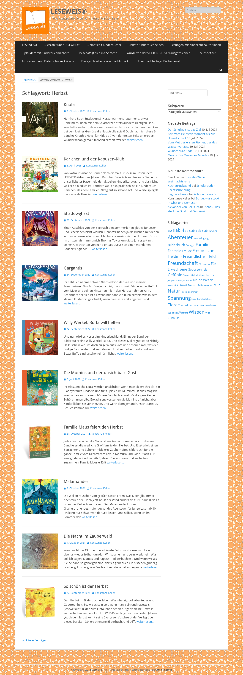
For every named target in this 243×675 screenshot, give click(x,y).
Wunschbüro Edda (180, 151)
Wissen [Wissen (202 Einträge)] (197, 312)
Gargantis (73, 268)
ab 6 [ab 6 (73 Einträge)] (194, 231)
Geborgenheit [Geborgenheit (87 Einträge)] (197, 269)
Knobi (69, 104)
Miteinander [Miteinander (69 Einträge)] (205, 285)
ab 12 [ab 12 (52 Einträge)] (214, 231)
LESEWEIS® (69, 11)
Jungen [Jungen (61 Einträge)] (171, 280)
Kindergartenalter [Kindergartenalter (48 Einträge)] (184, 280)
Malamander (76, 481)
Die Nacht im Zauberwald (88, 536)
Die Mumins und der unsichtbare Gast (100, 372)
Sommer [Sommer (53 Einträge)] (193, 291)
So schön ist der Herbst (86, 586)
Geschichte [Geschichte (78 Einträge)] (206, 275)
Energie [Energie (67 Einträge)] (190, 245)
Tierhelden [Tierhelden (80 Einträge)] (185, 305)
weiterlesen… (136, 140)
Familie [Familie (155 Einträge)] (202, 244)
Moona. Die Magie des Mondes (188, 155)
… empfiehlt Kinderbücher (104, 45)
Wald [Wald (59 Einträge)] (196, 305)
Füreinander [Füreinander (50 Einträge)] (204, 264)
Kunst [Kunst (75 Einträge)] (183, 285)
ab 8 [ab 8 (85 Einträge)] (201, 231)
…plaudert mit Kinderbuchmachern (45, 53)
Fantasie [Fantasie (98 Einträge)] (174, 250)
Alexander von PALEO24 (184, 207)
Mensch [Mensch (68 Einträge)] (192, 285)
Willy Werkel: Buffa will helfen (92, 322)
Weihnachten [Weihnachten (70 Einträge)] (208, 305)
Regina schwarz (178, 194)
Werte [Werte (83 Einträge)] (183, 312)
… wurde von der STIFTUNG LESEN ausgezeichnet (157, 53)
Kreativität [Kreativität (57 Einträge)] (173, 285)
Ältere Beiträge (34, 640)
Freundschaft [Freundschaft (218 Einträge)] (183, 263)
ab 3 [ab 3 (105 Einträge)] (171, 230)
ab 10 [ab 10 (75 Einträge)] (208, 231)
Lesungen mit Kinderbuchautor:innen (196, 45)
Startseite (30, 80)
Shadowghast (76, 213)
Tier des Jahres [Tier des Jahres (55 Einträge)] (204, 298)
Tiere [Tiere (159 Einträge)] (173, 305)
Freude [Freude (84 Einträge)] (187, 251)
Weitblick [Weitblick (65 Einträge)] (173, 312)
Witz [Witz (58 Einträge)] (207, 312)
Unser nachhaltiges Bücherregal (158, 61)
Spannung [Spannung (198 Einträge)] (179, 298)
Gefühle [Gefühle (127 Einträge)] (175, 274)
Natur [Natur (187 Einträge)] (174, 291)
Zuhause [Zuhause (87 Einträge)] (174, 318)
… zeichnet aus (207, 53)
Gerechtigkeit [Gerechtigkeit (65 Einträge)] (191, 275)
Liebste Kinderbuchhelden (146, 45)
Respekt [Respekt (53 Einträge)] (185, 291)
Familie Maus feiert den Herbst (93, 427)
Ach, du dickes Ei (205, 194)
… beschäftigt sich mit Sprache (97, 53)
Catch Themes (163, 669)
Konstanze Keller (100, 111)
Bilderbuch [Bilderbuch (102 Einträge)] (176, 244)
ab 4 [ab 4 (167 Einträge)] (179, 230)
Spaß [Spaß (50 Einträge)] (194, 299)
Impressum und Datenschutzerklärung (48, 61)
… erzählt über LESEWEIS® (62, 45)
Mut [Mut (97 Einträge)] (217, 285)
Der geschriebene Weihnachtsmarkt (105, 61)
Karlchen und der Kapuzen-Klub (94, 159)
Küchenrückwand (179, 186)
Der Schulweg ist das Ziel (184, 130)
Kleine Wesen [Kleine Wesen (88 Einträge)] (203, 280)
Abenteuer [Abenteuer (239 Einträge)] (180, 237)
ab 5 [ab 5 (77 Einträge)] (188, 231)
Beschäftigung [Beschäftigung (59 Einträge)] (201, 238)
